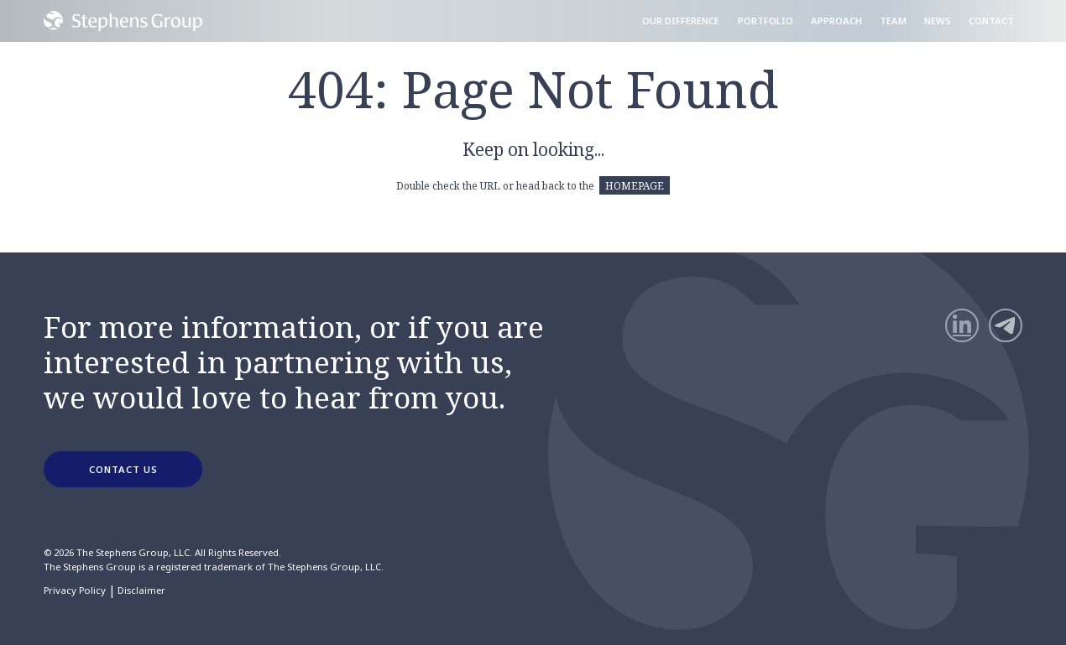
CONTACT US (123, 469)
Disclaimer (141, 590)
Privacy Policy (75, 590)
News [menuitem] (937, 20)
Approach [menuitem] (836, 20)
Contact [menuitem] (991, 20)
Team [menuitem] (893, 20)
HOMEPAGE (634, 185)
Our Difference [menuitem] (680, 20)
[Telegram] (1006, 326)
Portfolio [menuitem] (765, 20)
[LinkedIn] (962, 326)
